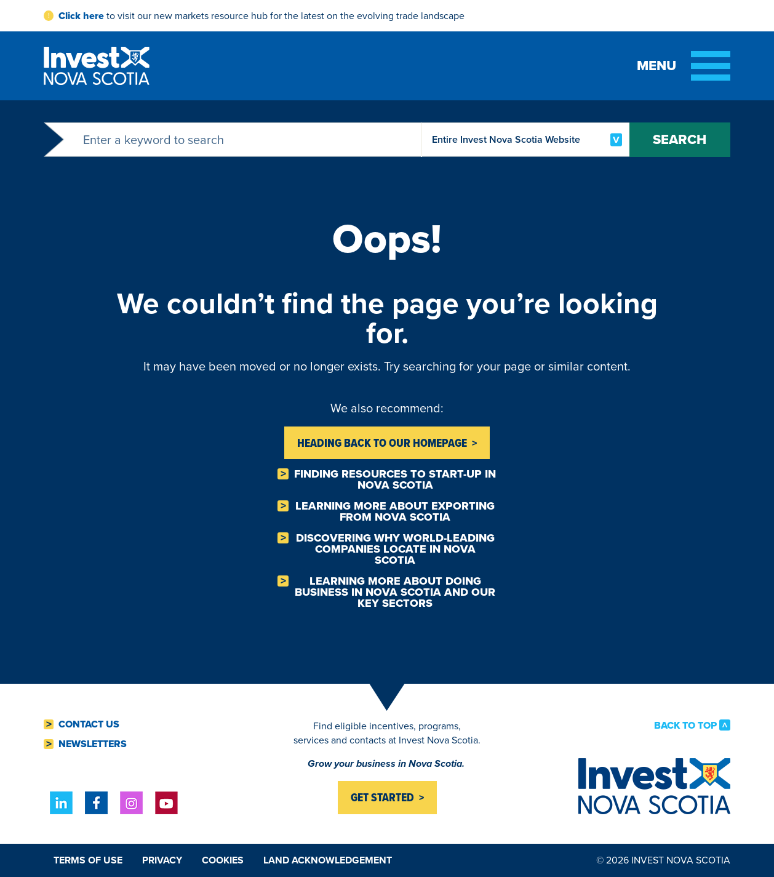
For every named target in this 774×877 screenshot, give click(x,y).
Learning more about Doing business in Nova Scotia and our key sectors (395, 592)
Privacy (162, 860)
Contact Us (88, 724)
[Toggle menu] (683, 66)
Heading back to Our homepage (382, 443)
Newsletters (92, 744)
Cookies (223, 860)
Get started (382, 797)
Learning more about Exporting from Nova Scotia (395, 511)
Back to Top (685, 725)
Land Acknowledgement (327, 860)
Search (678, 139)
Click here (81, 16)
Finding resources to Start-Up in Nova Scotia (395, 479)
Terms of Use (88, 860)
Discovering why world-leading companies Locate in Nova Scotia (395, 549)
